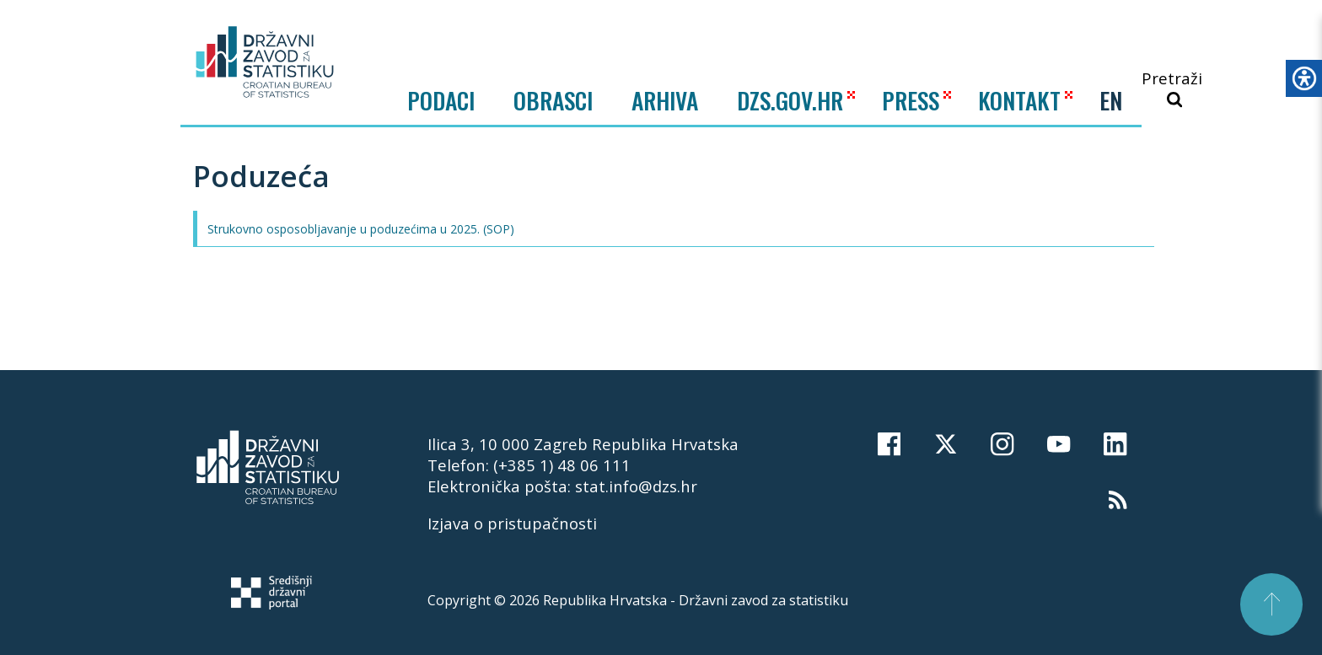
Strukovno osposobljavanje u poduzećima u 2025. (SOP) (360, 229)
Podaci (441, 100)
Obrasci (553, 100)
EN (1110, 100)
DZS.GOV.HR (790, 100)
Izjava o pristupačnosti (512, 523)
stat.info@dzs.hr (636, 486)
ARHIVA (664, 100)
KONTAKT (1019, 100)
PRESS (910, 100)
